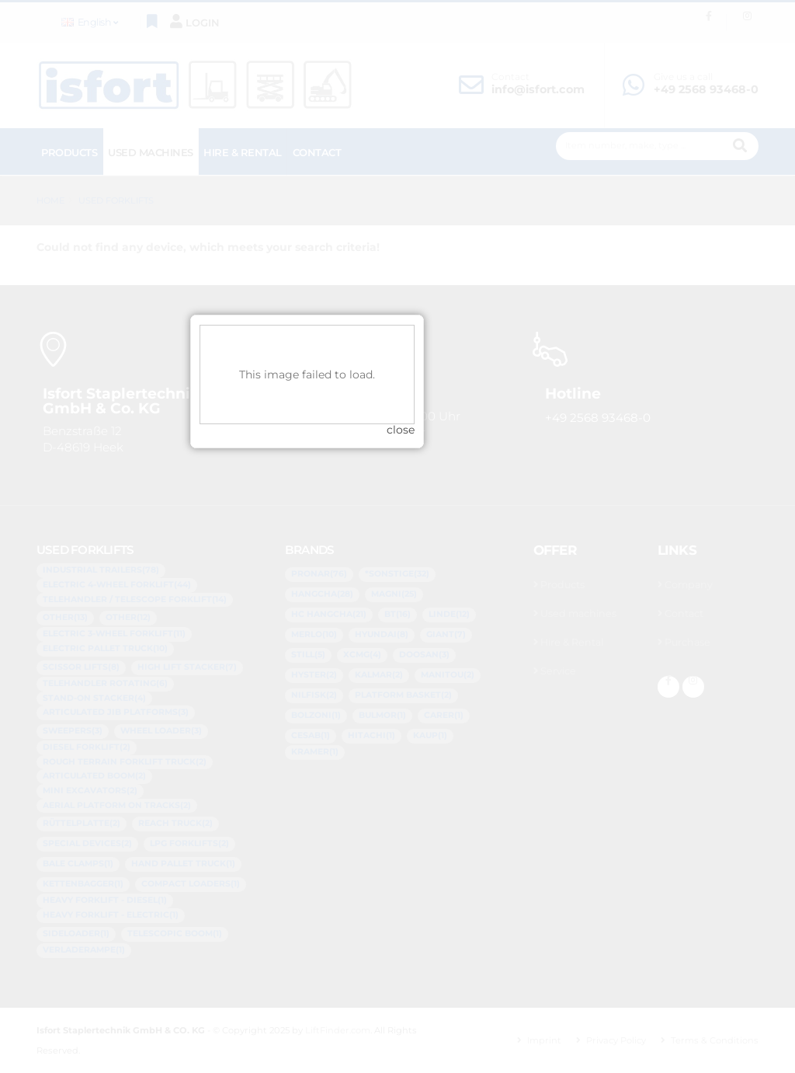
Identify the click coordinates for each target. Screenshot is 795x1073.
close (491, 577)
